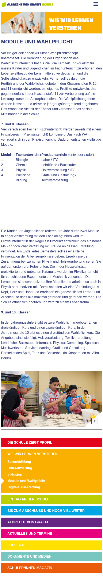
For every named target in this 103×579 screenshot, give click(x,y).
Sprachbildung (19, 462)
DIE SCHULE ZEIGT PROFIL (29, 442)
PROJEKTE (16, 545)
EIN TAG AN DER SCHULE (28, 499)
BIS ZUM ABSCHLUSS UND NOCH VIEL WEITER (46, 511)
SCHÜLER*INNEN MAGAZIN (29, 568)
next (94, 421)
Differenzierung (19, 468)
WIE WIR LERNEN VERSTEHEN (32, 454)
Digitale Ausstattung (23, 487)
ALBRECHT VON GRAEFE (28, 522)
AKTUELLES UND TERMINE (29, 533)
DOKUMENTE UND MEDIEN (29, 556)
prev (87, 421)
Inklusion (14, 474)
